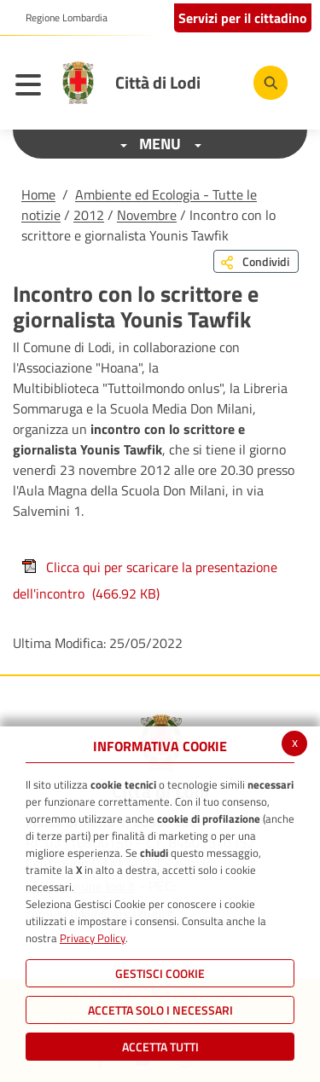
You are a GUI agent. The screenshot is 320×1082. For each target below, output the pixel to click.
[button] (60, 18)
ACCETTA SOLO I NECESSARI (160, 1010)
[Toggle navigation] (32, 87)
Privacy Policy (92, 937)
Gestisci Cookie (160, 973)
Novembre (147, 215)
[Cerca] (270, 83)
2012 (88, 215)
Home (38, 194)
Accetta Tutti (160, 1047)
